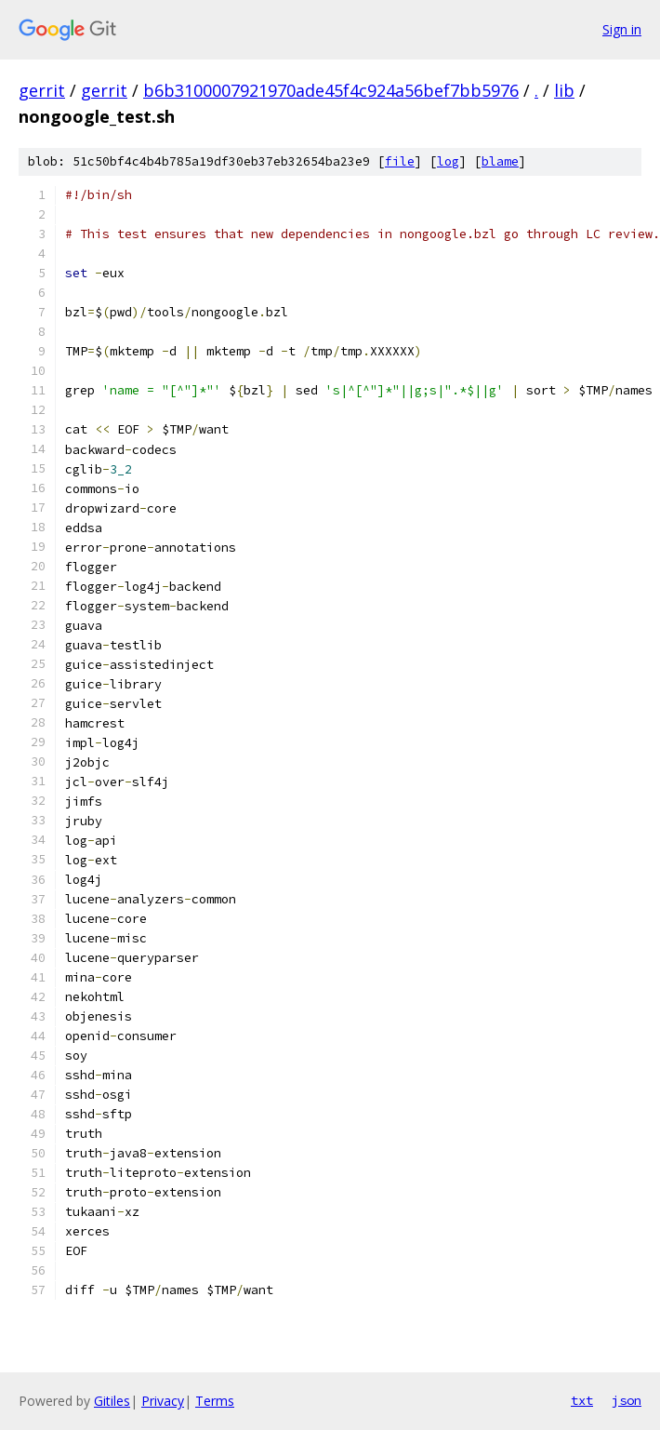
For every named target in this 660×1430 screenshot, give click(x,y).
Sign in (621, 29)
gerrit (42, 90)
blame (500, 161)
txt (582, 1400)
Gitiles (112, 1401)
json (626, 1400)
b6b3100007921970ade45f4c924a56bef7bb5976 (331, 90)
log (448, 161)
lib (564, 90)
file (400, 161)
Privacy (162, 1401)
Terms (214, 1401)
